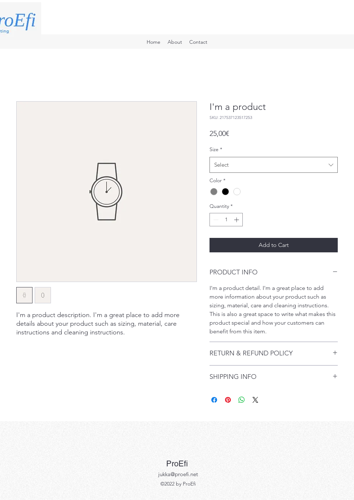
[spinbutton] (226, 219)
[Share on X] (255, 400)
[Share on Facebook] (214, 400)
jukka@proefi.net (178, 474)
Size (216, 149)
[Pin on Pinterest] (228, 400)
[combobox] (274, 165)
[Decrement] (215, 219)
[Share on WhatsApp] (241, 400)
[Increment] (237, 219)
